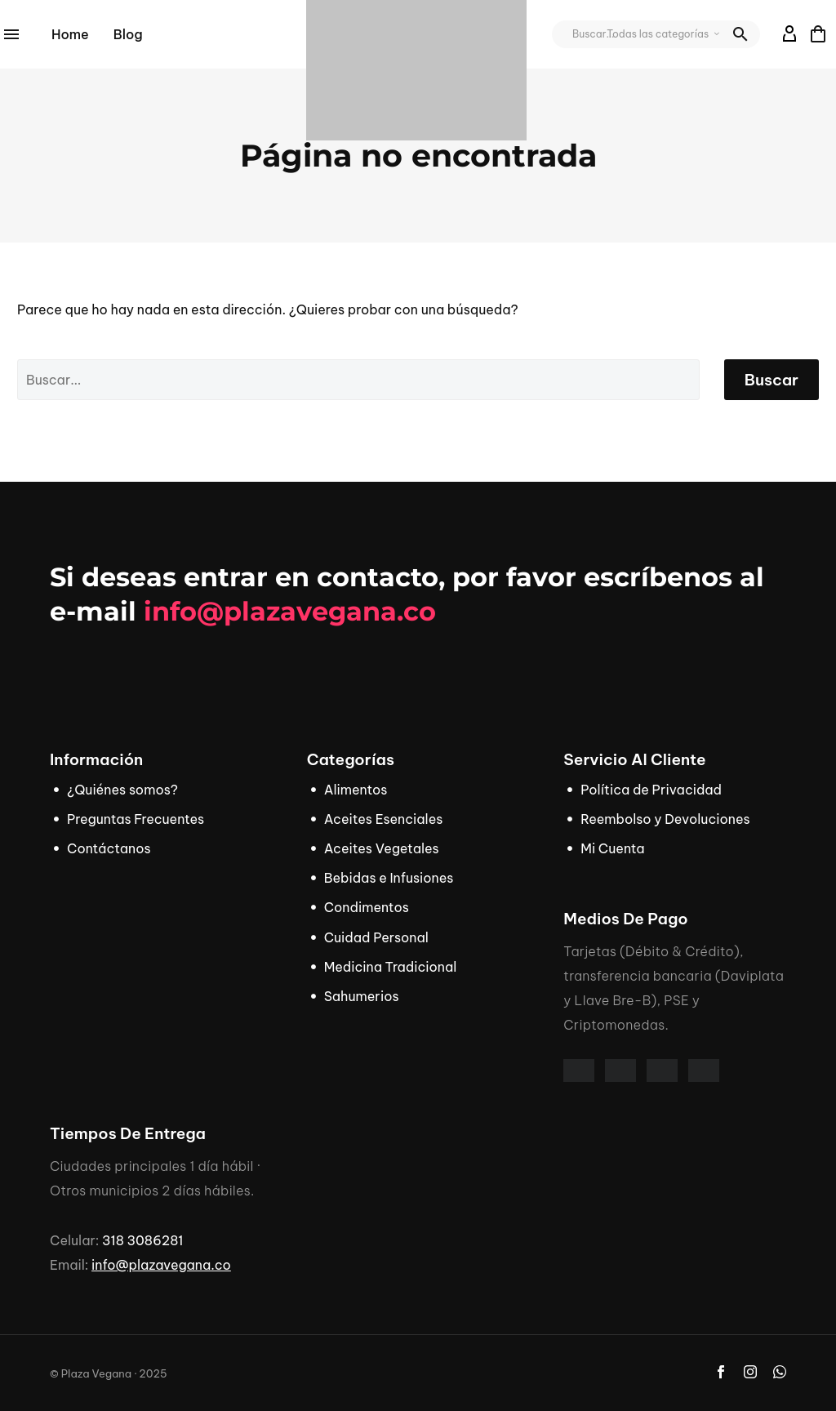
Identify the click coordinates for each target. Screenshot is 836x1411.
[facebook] (720, 1371)
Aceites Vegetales (381, 848)
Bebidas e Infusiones (389, 878)
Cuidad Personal (376, 937)
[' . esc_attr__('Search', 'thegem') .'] (358, 379)
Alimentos (356, 789)
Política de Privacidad (651, 789)
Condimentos (366, 907)
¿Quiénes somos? (122, 789)
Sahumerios (361, 996)
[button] (740, 34)
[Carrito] (818, 34)
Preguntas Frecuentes (135, 819)
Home (70, 34)
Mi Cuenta (612, 848)
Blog (128, 34)
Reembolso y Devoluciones (664, 819)
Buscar (771, 379)
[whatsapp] (779, 1371)
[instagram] (750, 1371)
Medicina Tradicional (390, 967)
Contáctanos (109, 848)
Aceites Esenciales (383, 819)
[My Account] (790, 34)
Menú (11, 34)
